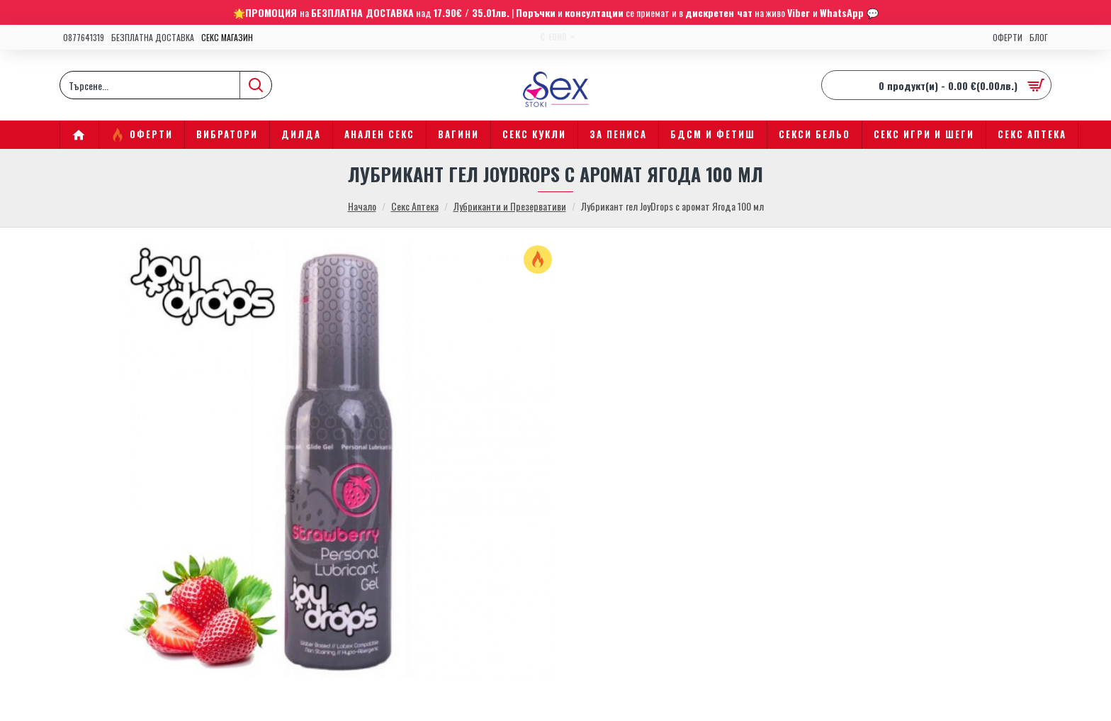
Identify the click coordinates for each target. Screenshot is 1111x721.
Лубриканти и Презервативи (509, 206)
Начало (362, 206)
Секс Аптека (415, 206)
